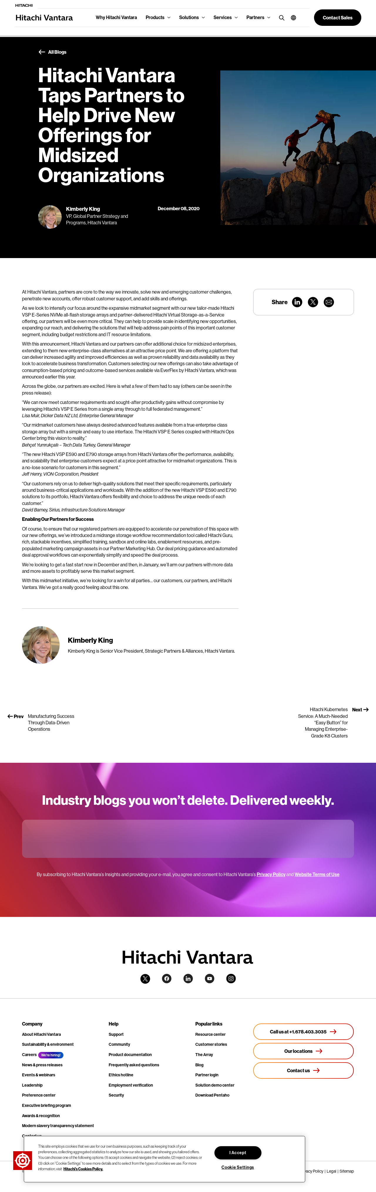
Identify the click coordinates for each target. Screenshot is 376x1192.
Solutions (189, 17)
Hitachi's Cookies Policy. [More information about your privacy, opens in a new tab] (83, 1168)
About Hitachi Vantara (41, 1034)
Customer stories (211, 1044)
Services (223, 17)
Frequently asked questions (134, 1065)
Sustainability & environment (48, 1044)
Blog (199, 1065)
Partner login (207, 1075)
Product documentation (130, 1054)
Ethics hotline (121, 1075)
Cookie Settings (237, 1167)
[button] (291, 17)
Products (155, 17)
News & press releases (42, 1065)
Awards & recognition (41, 1115)
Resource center (210, 1034)
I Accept (237, 1152)
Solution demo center (214, 1085)
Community (119, 1044)
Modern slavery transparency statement (58, 1125)
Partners (255, 17)
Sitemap (347, 1171)
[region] (165, 1159)
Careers (29, 1054)
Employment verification (131, 1085)
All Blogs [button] (52, 52)
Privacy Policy (271, 874)
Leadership (32, 1085)
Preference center (39, 1095)
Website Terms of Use (317, 874)
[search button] (280, 17)
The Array (204, 1054)
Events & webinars (38, 1075)
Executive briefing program (46, 1105)
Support (116, 1034)
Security (116, 1095)
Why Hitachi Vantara (116, 17)
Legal (331, 1171)
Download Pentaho (212, 1095)
